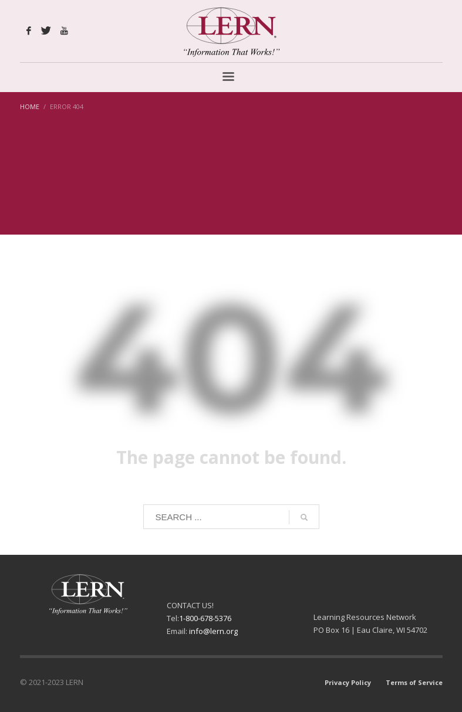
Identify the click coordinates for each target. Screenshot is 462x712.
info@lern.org (213, 631)
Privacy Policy (348, 682)
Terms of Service (414, 682)
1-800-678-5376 (205, 618)
